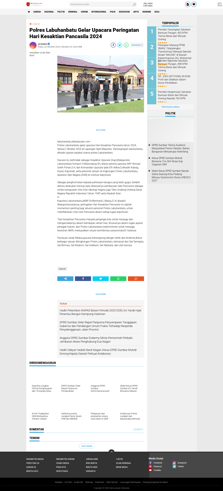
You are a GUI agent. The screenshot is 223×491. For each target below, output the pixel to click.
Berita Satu (32, 471)
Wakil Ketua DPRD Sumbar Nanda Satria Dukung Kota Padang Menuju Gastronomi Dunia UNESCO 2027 (171, 175)
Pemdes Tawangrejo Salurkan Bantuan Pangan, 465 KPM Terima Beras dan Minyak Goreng (174, 34)
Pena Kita (61, 467)
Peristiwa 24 (32, 463)
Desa (157, 11)
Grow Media (122, 467)
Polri (112, 11)
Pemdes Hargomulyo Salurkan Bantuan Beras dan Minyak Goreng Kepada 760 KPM (174, 95)
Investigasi (62, 471)
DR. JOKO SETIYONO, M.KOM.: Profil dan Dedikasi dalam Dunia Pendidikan (174, 79)
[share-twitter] (119, 45)
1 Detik (119, 459)
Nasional (49, 11)
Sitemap (89, 482)
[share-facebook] (113, 45)
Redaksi (59, 482)
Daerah (37, 11)
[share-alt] (65, 278)
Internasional (98, 11)
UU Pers (68, 482)
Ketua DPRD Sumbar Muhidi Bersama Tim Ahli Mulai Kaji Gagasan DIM (167, 161)
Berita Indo (91, 467)
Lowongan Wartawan (130, 482)
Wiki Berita (91, 463)
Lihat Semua (86, 446)
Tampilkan (137, 429)
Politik (61, 11)
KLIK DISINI (100, 130)
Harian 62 (31, 467)
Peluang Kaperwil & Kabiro (155, 482)
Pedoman (99, 482)
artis (136, 11)
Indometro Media (35, 459)
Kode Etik (78, 482)
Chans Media (62, 463)
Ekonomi (146, 11)
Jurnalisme (92, 459)
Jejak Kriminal (123, 463)
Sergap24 (90, 471)
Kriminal (72, 11)
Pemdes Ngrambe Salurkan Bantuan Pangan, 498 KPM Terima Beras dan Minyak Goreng (173, 65)
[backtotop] (111, 452)
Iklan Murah (112, 482)
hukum (84, 11)
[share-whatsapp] (126, 45)
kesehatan (124, 11)
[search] (103, 4)
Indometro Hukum (65, 459)
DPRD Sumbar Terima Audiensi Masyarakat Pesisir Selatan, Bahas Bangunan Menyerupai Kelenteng (171, 148)
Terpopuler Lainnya (170, 107)
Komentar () (137, 45)
